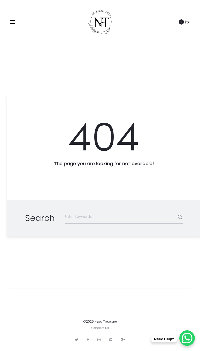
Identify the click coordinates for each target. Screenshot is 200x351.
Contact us (100, 328)
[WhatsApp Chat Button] (187, 338)
